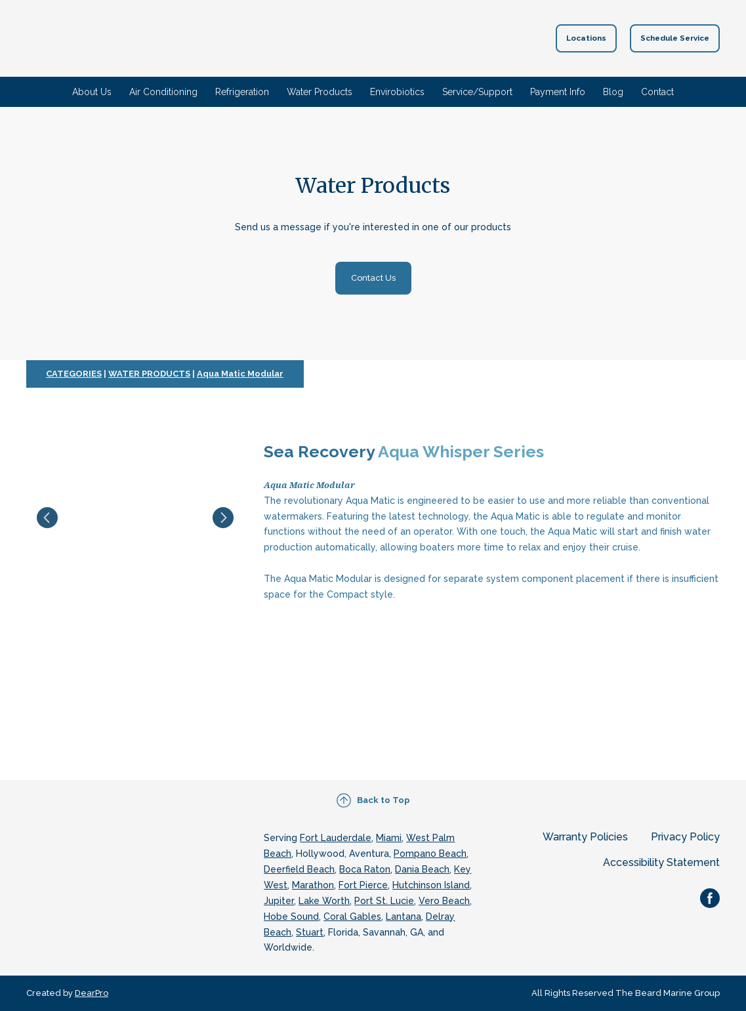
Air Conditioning (163, 92)
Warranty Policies (585, 837)
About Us (92, 92)
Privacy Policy (685, 837)
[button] (586, 38)
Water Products (319, 92)
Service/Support (477, 92)
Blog (613, 92)
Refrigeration (242, 92)
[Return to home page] (352, 38)
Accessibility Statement (661, 862)
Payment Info (557, 92)
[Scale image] (135, 518)
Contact (657, 92)
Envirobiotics (397, 92)
